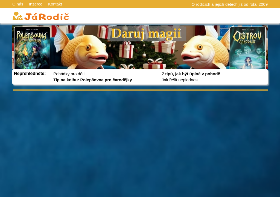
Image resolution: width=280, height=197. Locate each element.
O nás (17, 4)
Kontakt (55, 4)
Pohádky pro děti (68, 73)
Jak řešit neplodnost (180, 79)
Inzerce (35, 4)
